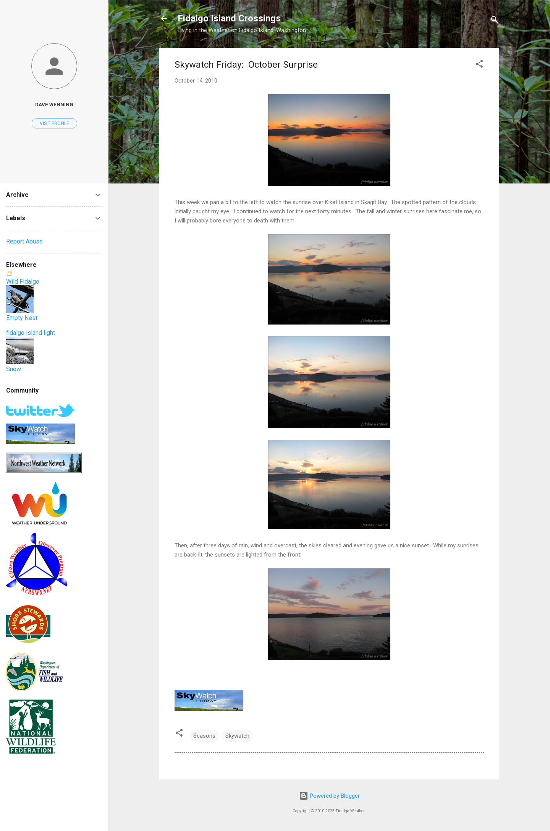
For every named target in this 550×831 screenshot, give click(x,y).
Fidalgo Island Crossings (229, 18)
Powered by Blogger (329, 795)
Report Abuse (24, 241)
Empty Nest (21, 317)
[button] (479, 65)
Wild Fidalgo (22, 281)
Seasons (204, 735)
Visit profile (54, 123)
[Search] (494, 20)
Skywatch (237, 735)
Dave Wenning (54, 104)
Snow (13, 369)
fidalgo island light (30, 332)
